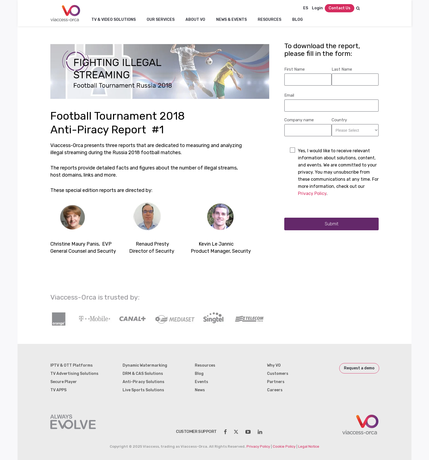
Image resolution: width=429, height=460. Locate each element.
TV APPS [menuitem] (58, 390)
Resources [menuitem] (205, 365)
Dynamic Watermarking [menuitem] (145, 365)
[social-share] (225, 432)
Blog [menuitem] (199, 373)
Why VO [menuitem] (274, 365)
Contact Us (339, 8)
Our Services (161, 19)
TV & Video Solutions (113, 19)
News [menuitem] (200, 390)
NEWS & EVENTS (231, 19)
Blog (297, 19)
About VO (195, 19)
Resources (269, 19)
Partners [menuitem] (276, 382)
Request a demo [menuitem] (359, 368)
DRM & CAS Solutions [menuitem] (143, 373)
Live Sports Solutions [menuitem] (143, 390)
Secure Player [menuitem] (63, 382)
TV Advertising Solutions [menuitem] (74, 373)
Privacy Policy (312, 193)
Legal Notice (308, 446)
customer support (196, 431)
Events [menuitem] (201, 382)
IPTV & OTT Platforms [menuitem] (71, 365)
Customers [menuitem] (277, 373)
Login (317, 8)
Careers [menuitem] (275, 390)
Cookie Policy (284, 446)
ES (305, 8)
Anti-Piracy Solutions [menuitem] (143, 382)
